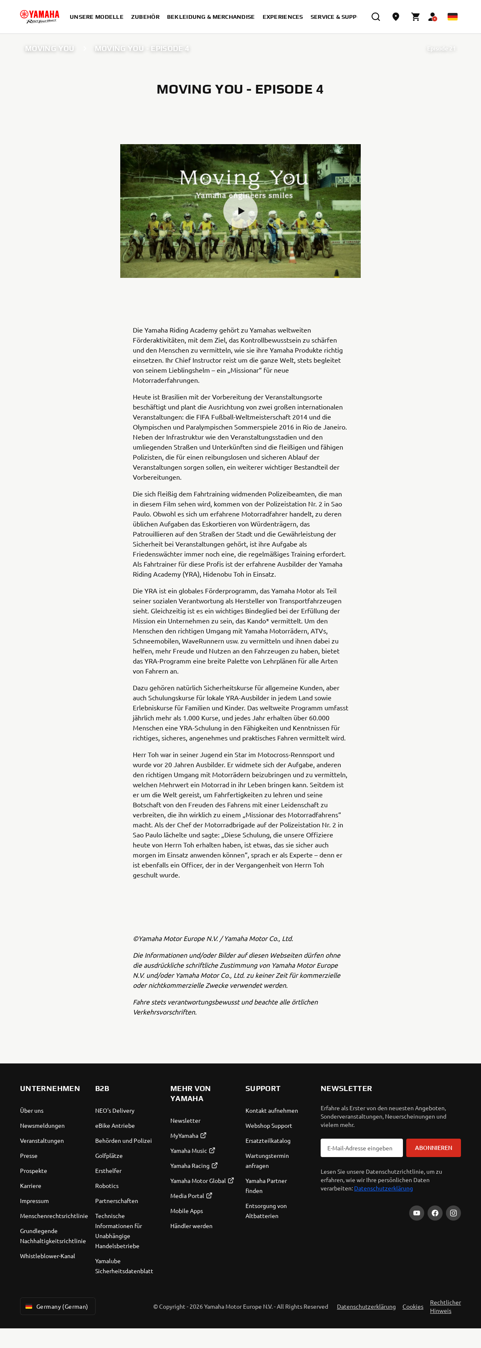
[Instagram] (453, 1213)
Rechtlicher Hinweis (445, 1306)
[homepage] (39, 16)
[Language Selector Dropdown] (452, 16)
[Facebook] (435, 1213)
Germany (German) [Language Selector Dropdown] (56, 1306)
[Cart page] (416, 17)
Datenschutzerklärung (383, 1188)
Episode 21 (441, 48)
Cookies (413, 1306)
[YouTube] (416, 1213)
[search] (375, 16)
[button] (240, 211)
